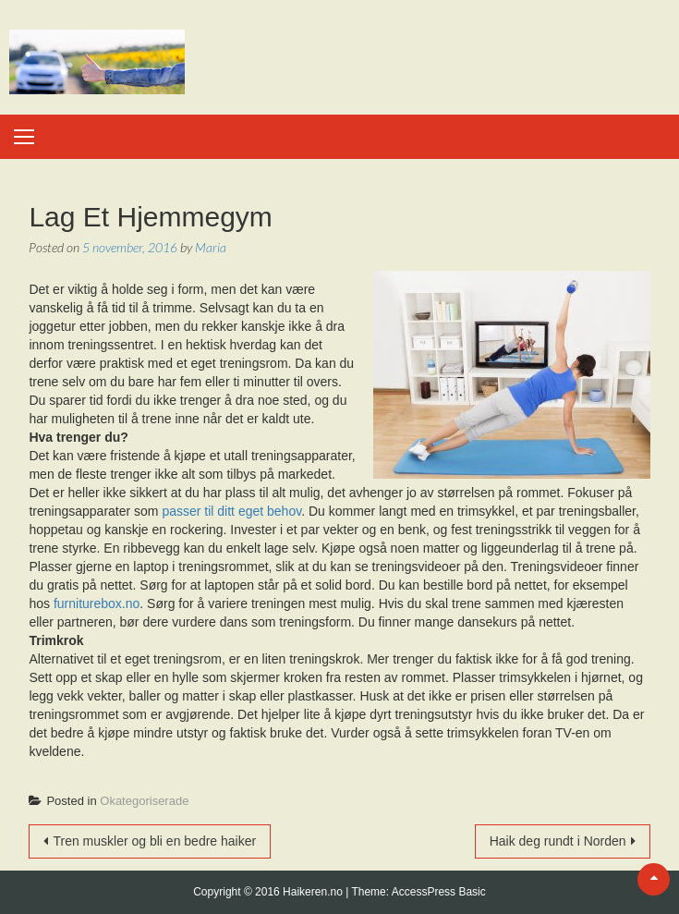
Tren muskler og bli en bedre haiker (154, 841)
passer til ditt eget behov (231, 511)
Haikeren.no (314, 891)
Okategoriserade (144, 801)
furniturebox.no (96, 603)
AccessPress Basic (439, 891)
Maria (210, 247)
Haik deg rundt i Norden (558, 841)
